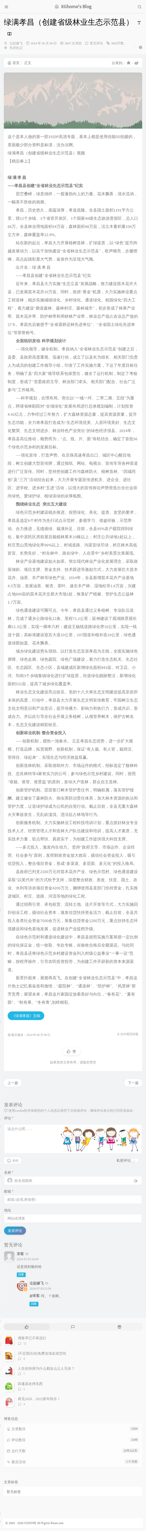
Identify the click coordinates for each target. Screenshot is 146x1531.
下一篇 (133, 1083)
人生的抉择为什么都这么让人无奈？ (46, 1368)
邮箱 (8, 1191)
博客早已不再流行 (32, 1338)
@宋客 (35, 1295)
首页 (14, 62)
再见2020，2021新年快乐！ (39, 1399)
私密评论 (123, 1160)
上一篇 (12, 1083)
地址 (7, 1210)
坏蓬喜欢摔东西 (30, 1383)
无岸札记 (16, 48)
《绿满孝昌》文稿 (26, 1015)
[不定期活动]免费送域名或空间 (42, 1353)
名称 (8, 1172)
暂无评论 (96, 43)
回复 (21, 1274)
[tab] (26, 1326)
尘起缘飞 (16, 43)
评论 (8, 1118)
